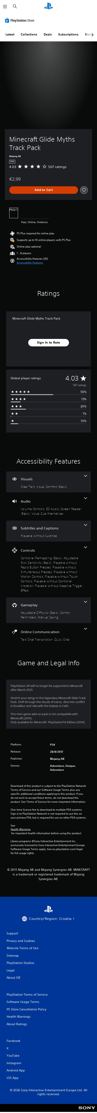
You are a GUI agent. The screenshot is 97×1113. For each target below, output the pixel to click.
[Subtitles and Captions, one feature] (48, 531)
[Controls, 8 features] (48, 569)
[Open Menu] (5, 6)
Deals (48, 34)
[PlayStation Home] (48, 6)
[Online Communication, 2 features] (48, 634)
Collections (29, 34)
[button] (30, 263)
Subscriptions (68, 34)
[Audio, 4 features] (48, 506)
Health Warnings (21, 829)
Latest (10, 34)
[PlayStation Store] (20, 20)
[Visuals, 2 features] (48, 481)
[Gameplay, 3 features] (48, 610)
